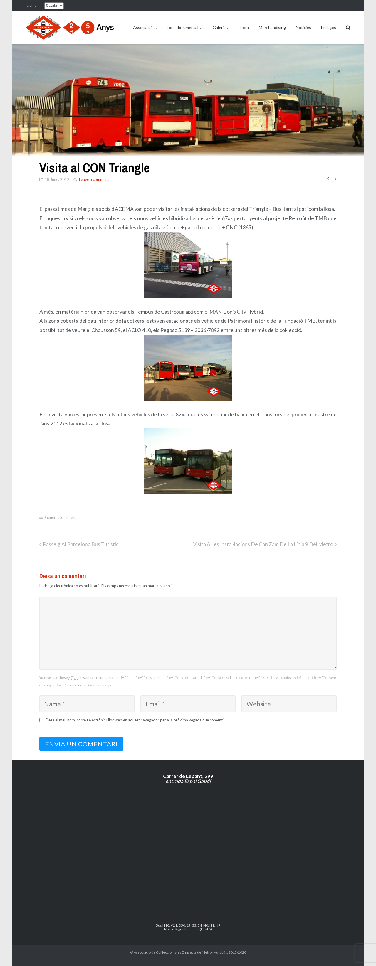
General (51, 517)
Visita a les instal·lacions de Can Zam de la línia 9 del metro (263, 544)
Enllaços (328, 27)
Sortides (67, 517)
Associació (143, 27)
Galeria (219, 27)
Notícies (303, 27)
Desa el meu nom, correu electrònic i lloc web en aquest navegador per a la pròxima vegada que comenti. (135, 720)
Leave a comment (94, 179)
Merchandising (272, 27)
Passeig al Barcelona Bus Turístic (81, 544)
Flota (244, 27)
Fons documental (182, 27)
